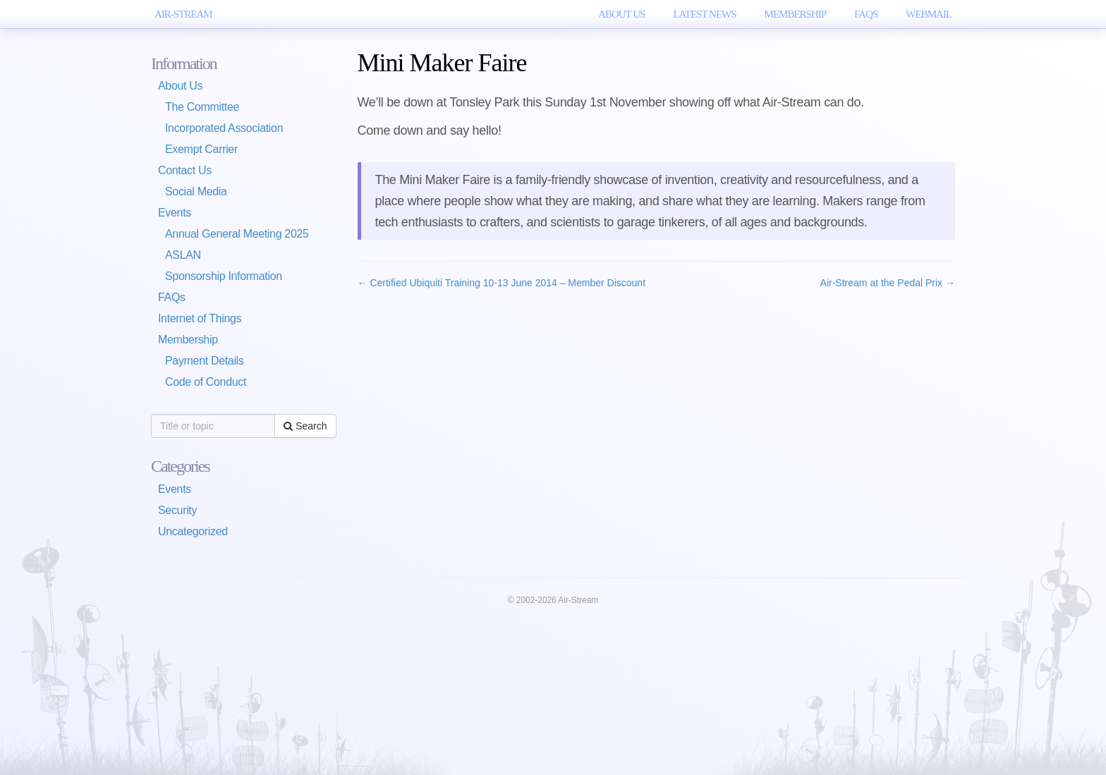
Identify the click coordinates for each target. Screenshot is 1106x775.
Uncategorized (193, 531)
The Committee (202, 107)
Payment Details (204, 361)
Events (174, 213)
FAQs (865, 14)
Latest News (704, 14)
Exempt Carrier (201, 149)
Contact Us (185, 170)
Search (305, 426)
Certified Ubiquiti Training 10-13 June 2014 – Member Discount (502, 282)
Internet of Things (199, 318)
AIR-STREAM (183, 14)
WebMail (929, 14)
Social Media (196, 191)
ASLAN (183, 255)
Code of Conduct (205, 382)
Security (177, 510)
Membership (796, 14)
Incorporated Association (224, 128)
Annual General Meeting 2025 (237, 234)
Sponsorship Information (223, 276)
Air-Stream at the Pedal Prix (887, 282)
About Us (621, 14)
